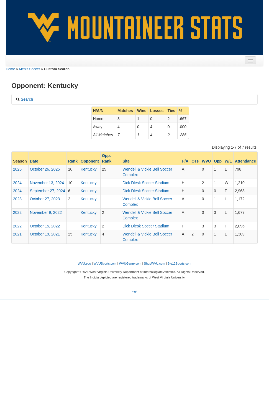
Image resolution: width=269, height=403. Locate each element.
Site (126, 161)
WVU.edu (84, 263)
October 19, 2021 (45, 234)
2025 (17, 169)
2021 (17, 234)
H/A (185, 161)
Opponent (90, 161)
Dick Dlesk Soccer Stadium (145, 183)
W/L (228, 161)
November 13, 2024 (47, 183)
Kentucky (89, 169)
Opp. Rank (106, 158)
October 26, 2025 (45, 169)
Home (10, 69)
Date (34, 161)
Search (24, 99)
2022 (17, 212)
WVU (206, 161)
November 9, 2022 (46, 212)
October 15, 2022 (45, 226)
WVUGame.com (130, 263)
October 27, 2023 (45, 199)
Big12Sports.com (179, 263)
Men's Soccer (29, 69)
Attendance (245, 161)
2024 (17, 183)
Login (134, 291)
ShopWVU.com (154, 263)
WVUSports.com (105, 263)
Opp (218, 161)
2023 (17, 199)
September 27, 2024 (47, 191)
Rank (73, 161)
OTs (195, 161)
